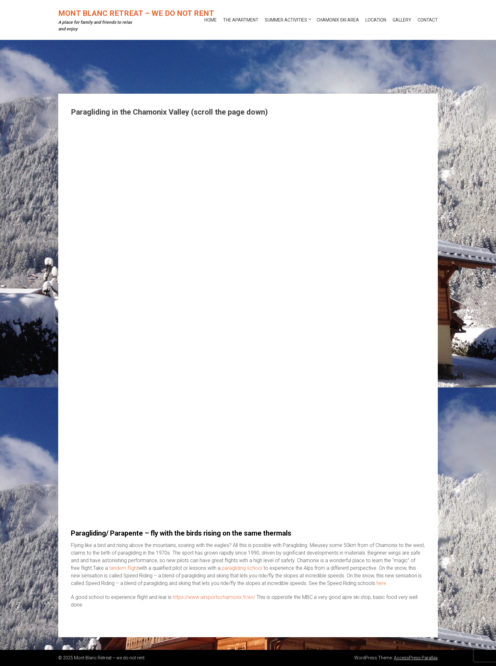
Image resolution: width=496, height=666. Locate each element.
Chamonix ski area (338, 19)
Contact (428, 19)
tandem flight (123, 568)
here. (382, 583)
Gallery (402, 19)
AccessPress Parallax (416, 657)
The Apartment (240, 19)
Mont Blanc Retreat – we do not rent (136, 13)
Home (210, 19)
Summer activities (286, 19)
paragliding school (242, 568)
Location (375, 19)
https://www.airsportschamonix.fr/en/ (214, 597)
